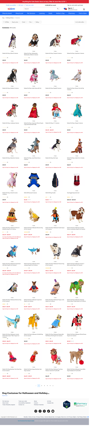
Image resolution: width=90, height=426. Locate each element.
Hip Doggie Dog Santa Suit (73, 192)
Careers (36, 403)
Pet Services (5, 401)
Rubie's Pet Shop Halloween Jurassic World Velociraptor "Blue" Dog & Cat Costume (10, 336)
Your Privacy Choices (83, 417)
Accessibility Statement (24, 403)
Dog (3, 17)
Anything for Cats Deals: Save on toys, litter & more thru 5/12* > (44, 1)
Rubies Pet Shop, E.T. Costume (52, 123)
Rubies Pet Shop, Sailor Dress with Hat (32, 88)
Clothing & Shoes (10, 17)
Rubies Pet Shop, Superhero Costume (75, 53)
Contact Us (21, 404)
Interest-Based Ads (49, 417)
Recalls (26, 417)
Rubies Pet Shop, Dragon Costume (75, 123)
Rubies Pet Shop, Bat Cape (52, 158)
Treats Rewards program (8, 404)
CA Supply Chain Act (60, 417)
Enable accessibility (11, 5)
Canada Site (50, 403)
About (35, 401)
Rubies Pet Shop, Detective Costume (10, 158)
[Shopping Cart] (86, 9)
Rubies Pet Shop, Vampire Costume (54, 53)
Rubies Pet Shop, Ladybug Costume (10, 123)
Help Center (5, 403)
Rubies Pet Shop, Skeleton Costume (10, 88)
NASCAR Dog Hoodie (50, 192)
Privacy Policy (40, 417)
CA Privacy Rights (71, 417)
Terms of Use (32, 417)
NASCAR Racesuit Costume (30, 192)
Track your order (29, 5)
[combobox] (41, 8)
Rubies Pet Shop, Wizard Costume (10, 53)
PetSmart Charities (39, 404)
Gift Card (20, 5)
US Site (49, 401)
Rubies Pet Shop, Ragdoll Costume (53, 88)
